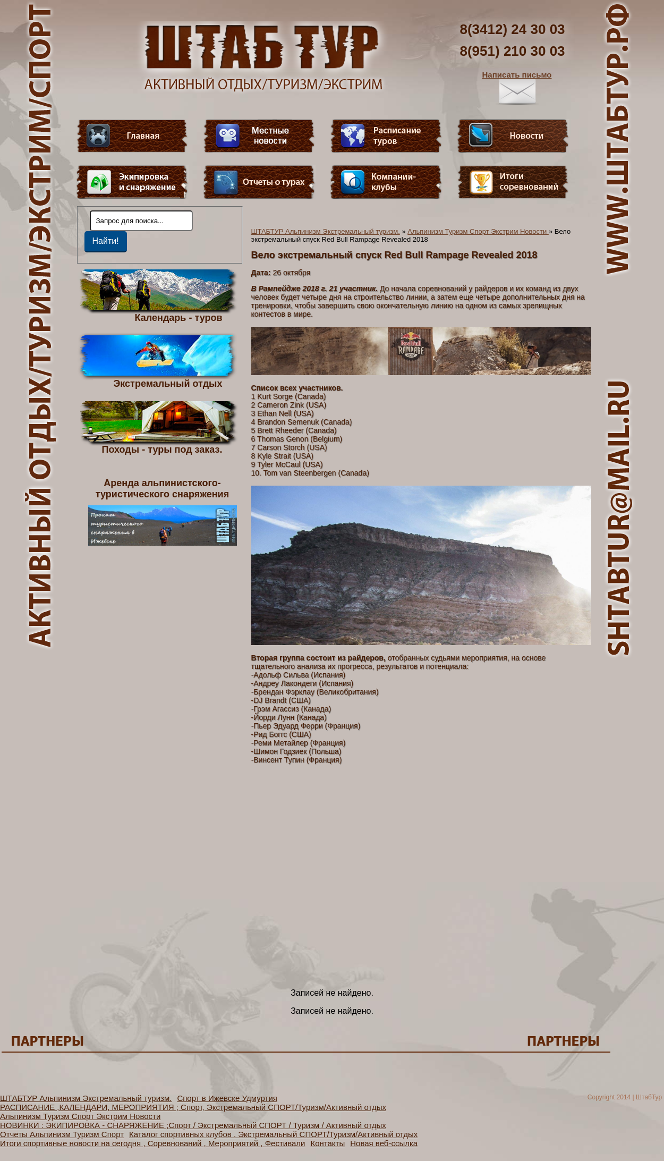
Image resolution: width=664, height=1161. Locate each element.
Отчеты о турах (259, 182)
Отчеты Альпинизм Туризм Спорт (62, 1134)
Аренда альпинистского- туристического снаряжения (162, 512)
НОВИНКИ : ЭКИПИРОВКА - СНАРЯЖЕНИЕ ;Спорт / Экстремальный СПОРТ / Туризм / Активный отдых (193, 1125)
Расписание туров (386, 136)
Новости (513, 136)
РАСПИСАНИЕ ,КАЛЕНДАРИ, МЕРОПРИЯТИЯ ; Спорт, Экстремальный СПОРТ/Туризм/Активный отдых (193, 1107)
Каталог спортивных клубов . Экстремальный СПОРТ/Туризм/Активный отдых (273, 1134)
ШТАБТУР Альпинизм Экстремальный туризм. (325, 231)
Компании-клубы (386, 182)
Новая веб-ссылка (384, 1143)
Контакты (327, 1143)
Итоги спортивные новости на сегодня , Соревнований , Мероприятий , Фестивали (152, 1143)
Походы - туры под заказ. (162, 449)
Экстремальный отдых (167, 383)
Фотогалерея (513, 182)
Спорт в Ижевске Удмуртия (227, 1098)
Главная (132, 136)
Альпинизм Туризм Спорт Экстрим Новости (478, 231)
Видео (259, 136)
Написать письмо (517, 87)
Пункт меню (132, 182)
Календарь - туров (179, 317)
